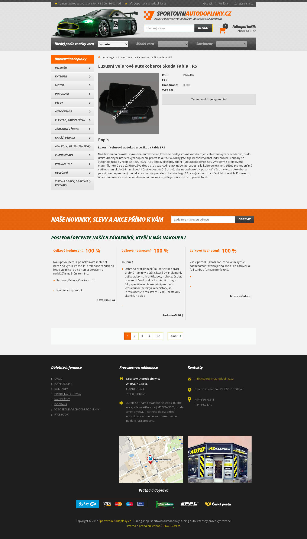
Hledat (203, 28)
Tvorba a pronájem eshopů (144, 526)
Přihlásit (223, 3)
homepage (108, 57)
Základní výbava (67, 129)
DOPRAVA (60, 404)
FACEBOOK (61, 414)
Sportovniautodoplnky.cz (114, 521)
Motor (59, 85)
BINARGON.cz (171, 526)
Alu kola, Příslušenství (72, 146)
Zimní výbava (64, 155)
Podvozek (62, 94)
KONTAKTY (61, 389)
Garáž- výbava (65, 137)
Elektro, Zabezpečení (70, 120)
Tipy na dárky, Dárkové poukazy (71, 183)
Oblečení (61, 172)
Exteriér (61, 76)
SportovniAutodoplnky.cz (188, 15)
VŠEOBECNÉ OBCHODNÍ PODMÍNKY (76, 409)
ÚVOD (58, 379)
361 (158, 336)
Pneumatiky (63, 164)
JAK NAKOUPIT (63, 384)
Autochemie (63, 111)
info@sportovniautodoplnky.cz (147, 3)
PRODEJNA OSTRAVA (67, 394)
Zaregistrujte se (243, 3)
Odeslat (245, 219)
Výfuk (59, 103)
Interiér (61, 68)
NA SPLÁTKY (62, 399)
